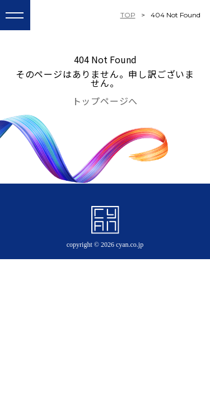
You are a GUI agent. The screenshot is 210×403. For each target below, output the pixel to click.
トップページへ (105, 100)
